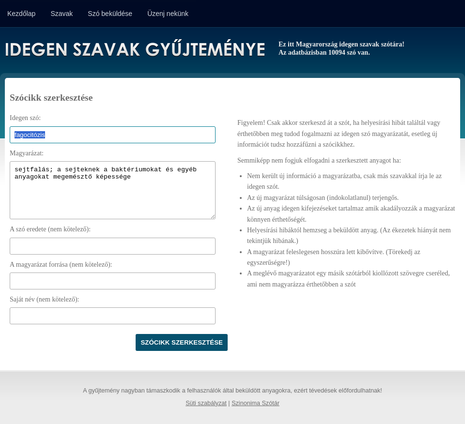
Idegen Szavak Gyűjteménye (134, 49)
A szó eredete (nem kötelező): (50, 229)
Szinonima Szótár (255, 403)
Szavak (61, 13)
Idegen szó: (25, 117)
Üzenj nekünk (167, 13)
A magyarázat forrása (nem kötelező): (61, 264)
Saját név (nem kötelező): (44, 299)
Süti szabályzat (206, 403)
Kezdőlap (21, 13)
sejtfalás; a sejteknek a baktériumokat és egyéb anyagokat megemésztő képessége (113, 190)
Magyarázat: (27, 153)
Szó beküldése (110, 13)
